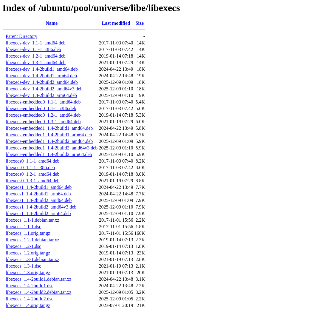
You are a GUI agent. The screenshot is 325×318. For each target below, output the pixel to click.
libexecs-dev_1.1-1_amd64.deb (36, 42)
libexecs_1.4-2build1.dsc (29, 285)
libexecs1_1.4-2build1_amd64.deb (39, 187)
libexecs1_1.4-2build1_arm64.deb (38, 193)
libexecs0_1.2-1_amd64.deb (32, 174)
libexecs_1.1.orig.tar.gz (28, 233)
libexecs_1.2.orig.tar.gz (28, 252)
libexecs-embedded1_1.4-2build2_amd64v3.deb (52, 147)
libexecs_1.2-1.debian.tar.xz (32, 239)
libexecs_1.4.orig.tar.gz (28, 305)
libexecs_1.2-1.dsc (23, 246)
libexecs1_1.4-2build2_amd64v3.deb (41, 206)
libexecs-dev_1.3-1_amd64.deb (36, 62)
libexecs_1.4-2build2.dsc (29, 298)
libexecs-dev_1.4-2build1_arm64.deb (41, 75)
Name (52, 23)
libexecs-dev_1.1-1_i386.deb (33, 49)
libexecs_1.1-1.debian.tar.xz (32, 220)
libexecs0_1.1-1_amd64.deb (32, 160)
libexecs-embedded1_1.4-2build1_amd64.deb (49, 128)
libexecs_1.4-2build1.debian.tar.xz (38, 279)
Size (139, 23)
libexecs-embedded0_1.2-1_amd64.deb (43, 115)
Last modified (116, 23)
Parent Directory (21, 36)
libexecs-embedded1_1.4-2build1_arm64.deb (49, 134)
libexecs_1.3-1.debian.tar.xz (32, 259)
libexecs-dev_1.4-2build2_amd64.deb (42, 82)
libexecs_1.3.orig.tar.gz (28, 272)
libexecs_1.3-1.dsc (23, 265)
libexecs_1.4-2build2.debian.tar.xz (38, 292)
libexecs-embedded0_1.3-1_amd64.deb (43, 121)
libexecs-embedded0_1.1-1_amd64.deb (43, 101)
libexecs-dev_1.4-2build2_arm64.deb (41, 95)
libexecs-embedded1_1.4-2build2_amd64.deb (49, 141)
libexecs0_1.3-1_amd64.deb (32, 180)
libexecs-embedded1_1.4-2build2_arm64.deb (49, 154)
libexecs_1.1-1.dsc (23, 226)
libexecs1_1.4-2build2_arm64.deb (38, 213)
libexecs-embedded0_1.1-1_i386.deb (41, 108)
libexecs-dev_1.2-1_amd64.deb (36, 55)
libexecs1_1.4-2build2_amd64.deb (39, 200)
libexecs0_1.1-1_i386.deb (30, 167)
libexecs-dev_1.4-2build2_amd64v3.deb (44, 88)
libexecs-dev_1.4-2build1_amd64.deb (42, 69)
